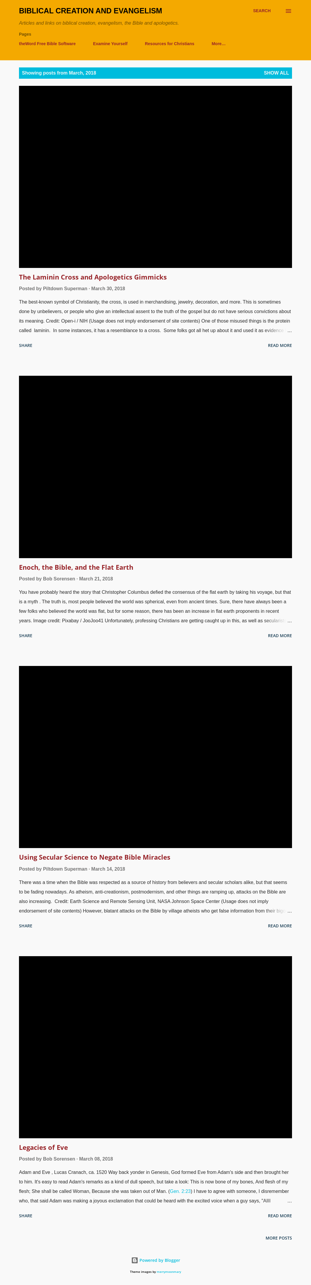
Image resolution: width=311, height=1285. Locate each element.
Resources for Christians (169, 43)
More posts (279, 1238)
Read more (280, 345)
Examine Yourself (110, 43)
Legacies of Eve (43, 1147)
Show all (276, 72)
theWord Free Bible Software (47, 43)
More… (219, 43)
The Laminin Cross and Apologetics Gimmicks (93, 276)
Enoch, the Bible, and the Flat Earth (76, 567)
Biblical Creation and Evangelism (90, 11)
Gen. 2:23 (180, 1191)
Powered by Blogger (155, 1260)
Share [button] (25, 345)
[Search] (262, 11)
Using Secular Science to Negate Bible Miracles (94, 857)
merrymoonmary (169, 1272)
